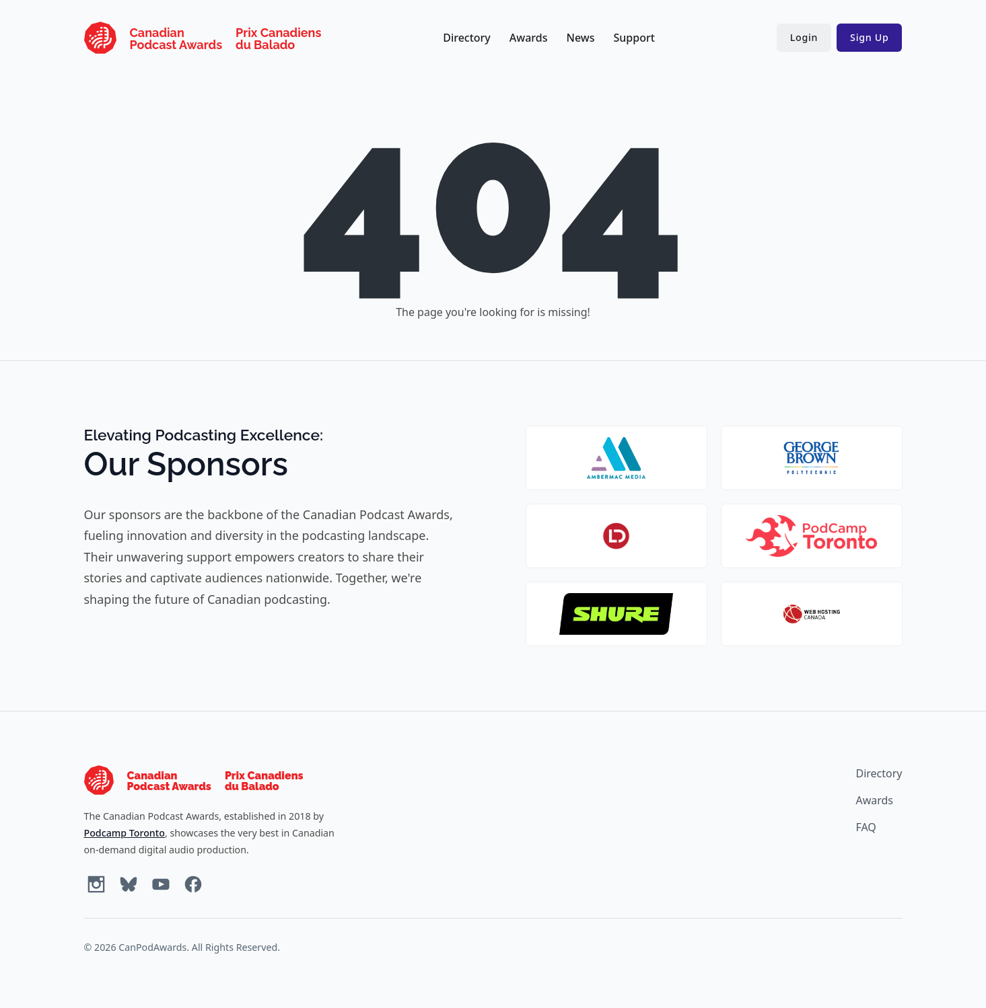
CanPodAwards (152, 947)
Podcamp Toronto (124, 832)
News (581, 37)
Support (633, 37)
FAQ (865, 827)
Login (804, 37)
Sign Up (869, 37)
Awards (528, 37)
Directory (467, 37)
